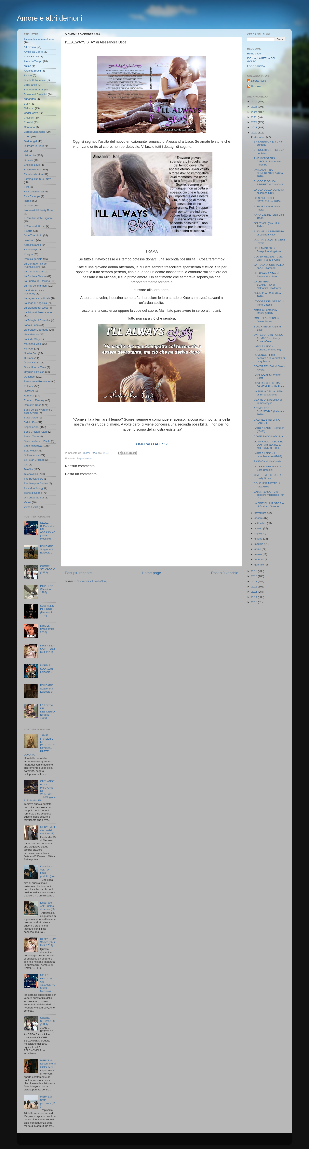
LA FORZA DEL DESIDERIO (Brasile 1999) (47, 711)
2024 (254, 111)
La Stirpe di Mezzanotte (38, 312)
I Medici (28, 205)
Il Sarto (28, 230)
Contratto (29, 127)
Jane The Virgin (33, 235)
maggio (259, 543)
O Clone (29, 358)
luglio (257, 533)
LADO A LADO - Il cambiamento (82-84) (268, 455)
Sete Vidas (30, 450)
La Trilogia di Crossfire (37, 320)
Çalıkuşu (29, 108)
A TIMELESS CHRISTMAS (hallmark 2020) (269, 411)
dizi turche (30, 155)
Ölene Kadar (31, 362)
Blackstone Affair (34, 89)
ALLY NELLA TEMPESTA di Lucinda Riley (269, 233)
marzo (258, 554)
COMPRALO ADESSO (151, 444)
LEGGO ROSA (256, 66)
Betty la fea (30, 84)
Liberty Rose (258, 80)
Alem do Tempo (33, 61)
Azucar (28, 75)
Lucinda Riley (32, 339)
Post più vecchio (224, 573)
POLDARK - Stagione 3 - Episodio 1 (47, 549)
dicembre (260, 137)
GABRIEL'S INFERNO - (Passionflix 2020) (47, 610)
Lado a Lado (31, 325)
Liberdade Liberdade (36, 329)
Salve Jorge (31, 417)
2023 (254, 117)
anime (27, 65)
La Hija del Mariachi (35, 285)
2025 (254, 106)
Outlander (29, 376)
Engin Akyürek (32, 169)
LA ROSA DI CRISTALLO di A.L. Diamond (269, 266)
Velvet (27, 502)
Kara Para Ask (32, 244)
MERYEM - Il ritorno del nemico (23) (47, 830)
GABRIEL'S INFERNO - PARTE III (268, 421)
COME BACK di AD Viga (268, 436)
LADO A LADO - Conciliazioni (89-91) (267, 348)
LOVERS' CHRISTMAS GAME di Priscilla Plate (269, 384)
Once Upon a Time (35, 367)
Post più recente (78, 573)
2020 (254, 132)
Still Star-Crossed (34, 459)
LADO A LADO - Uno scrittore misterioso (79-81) (269, 494)
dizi (26, 150)
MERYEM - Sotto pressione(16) (47, 1101)
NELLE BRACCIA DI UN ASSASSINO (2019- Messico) (47, 530)
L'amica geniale (33, 258)
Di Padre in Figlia (34, 145)
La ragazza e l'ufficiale (37, 298)
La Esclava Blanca (35, 276)
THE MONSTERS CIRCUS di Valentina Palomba (267, 161)
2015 (254, 591)
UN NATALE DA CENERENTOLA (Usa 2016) (268, 173)
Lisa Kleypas (31, 334)
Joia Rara (29, 240)
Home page (151, 573)
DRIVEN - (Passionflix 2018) (47, 628)
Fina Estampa (32, 196)
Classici (28, 122)
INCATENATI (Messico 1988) (47, 589)
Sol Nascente (32, 455)
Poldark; (29, 386)
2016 (254, 586)
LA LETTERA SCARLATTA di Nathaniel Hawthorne (268, 284)
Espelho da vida (33, 174)
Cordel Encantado (34, 131)
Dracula (28, 160)
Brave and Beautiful (35, 94)
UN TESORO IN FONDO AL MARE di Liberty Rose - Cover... (268, 338)
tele (26, 464)
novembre (260, 512)
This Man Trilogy (33, 488)
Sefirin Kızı (30, 422)
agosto (258, 528)
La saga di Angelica (35, 302)
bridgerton (30, 98)
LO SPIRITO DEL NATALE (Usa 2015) (267, 200)
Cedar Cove (31, 112)
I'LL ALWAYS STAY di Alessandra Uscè (266, 275)
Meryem (29, 348)
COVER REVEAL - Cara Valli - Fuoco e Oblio (268, 258)
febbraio (259, 559)
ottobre (258, 518)
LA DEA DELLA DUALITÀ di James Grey (269, 191)
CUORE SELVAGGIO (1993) (47, 569)
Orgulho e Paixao (34, 371)
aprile (258, 549)
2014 (254, 597)
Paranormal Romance (37, 381)
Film (26, 186)
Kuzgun (28, 254)
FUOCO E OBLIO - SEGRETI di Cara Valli (268, 183)
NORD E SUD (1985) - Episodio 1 (48, 668)
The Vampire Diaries (36, 483)
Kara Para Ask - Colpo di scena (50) (47, 906)
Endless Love (32, 164)
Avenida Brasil (32, 70)
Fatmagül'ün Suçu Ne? (37, 178)
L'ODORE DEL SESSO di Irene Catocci (269, 303)
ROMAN (29, 390)
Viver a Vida (31, 507)
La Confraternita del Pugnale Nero (35, 265)
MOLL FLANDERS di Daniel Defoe (266, 320)
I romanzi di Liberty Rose (38, 210)
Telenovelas (31, 473)
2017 (254, 581)
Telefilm (28, 469)
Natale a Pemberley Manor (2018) (265, 311)
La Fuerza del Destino (37, 280)
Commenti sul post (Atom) (92, 581)
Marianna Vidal (33, 343)
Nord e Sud (30, 353)
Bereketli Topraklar (35, 80)
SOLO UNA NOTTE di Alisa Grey (267, 485)
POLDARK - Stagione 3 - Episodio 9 (47, 688)
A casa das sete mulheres (39, 39)
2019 (254, 571)
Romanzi (29, 395)
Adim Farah (31, 56)
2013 (254, 602)
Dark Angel (30, 141)
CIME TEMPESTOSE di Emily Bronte (268, 476)
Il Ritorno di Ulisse (34, 226)
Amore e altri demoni (49, 18)
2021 (254, 127)
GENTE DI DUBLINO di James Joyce (268, 401)
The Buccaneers (33, 478)
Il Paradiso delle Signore (38, 218)
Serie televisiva (33, 445)
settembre (260, 523)
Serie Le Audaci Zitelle (37, 441)
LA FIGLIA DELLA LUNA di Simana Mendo (268, 393)
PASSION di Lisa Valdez (268, 461)
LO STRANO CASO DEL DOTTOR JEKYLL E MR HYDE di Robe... (268, 444)
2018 (254, 576)
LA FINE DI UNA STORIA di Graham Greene (269, 505)
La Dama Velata (33, 271)
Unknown (256, 86)
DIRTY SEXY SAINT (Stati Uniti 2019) (48, 648)
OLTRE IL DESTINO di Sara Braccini (267, 468)
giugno (258, 538)
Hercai (28, 200)
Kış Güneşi (30, 249)
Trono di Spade (33, 492)
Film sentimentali (34, 191)
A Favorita (30, 47)
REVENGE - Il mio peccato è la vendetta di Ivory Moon (269, 358)
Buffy (27, 103)
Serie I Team (31, 436)
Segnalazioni (84, 458)
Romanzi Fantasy (34, 400)
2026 (254, 101)
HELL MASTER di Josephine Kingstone (267, 250)
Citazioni (29, 117)
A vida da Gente (33, 51)
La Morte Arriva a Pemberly (34, 292)
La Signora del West (36, 307)
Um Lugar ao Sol (34, 497)
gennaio (259, 564)
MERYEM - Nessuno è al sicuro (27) (48, 1063)
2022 (254, 122)
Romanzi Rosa (32, 405)
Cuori (27, 136)
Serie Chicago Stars (35, 431)
